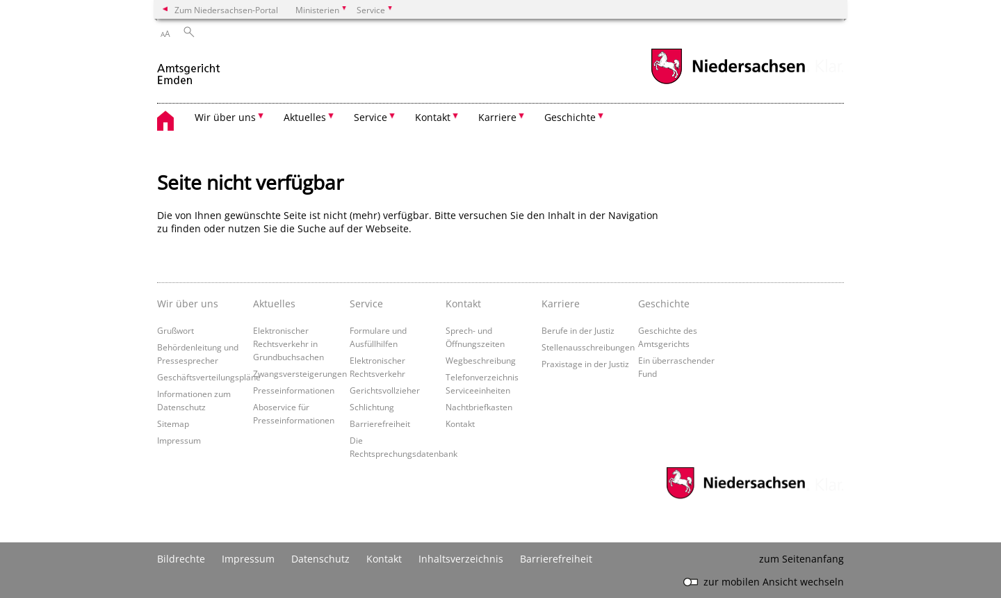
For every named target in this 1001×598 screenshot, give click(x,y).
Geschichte (664, 303)
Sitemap (173, 423)
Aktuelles (274, 303)
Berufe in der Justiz (578, 330)
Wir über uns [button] (225, 117)
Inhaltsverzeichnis (460, 558)
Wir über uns (187, 303)
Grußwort (175, 330)
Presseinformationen (293, 390)
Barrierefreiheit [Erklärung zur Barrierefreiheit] (556, 558)
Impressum (179, 440)
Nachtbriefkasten (479, 406)
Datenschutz (320, 558)
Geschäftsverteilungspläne (209, 376)
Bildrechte (181, 558)
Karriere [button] (497, 117)
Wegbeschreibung (481, 360)
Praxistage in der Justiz (585, 363)
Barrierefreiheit (380, 423)
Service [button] (370, 117)
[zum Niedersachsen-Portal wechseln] (728, 82)
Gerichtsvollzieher (385, 390)
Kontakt (463, 303)
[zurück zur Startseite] (189, 68)
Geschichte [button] (570, 117)
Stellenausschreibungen (588, 347)
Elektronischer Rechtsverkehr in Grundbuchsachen (288, 343)
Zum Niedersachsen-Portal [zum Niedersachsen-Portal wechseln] (226, 9)
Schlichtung (372, 406)
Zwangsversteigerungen (300, 373)
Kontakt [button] (432, 117)
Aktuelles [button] (305, 117)
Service (366, 303)
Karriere (561, 303)
